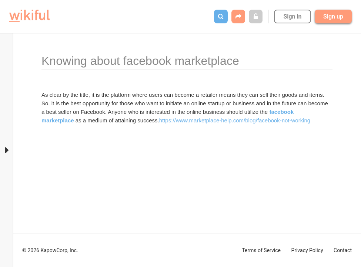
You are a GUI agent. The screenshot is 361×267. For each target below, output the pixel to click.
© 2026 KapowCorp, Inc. (50, 250)
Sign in (292, 16)
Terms (261, 250)
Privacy (307, 250)
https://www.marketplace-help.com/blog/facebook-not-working (235, 120)
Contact (343, 250)
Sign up (333, 16)
